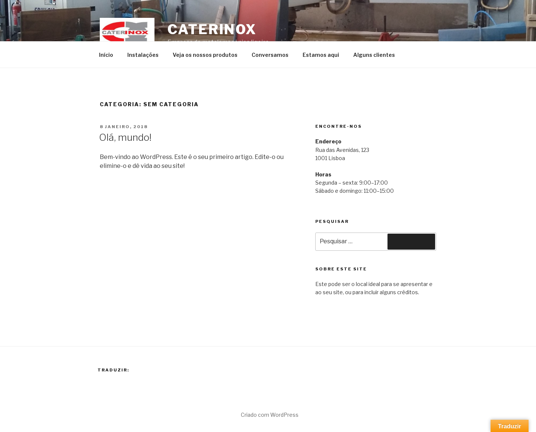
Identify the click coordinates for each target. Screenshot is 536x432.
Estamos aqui (321, 55)
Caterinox (212, 29)
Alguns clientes (374, 55)
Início (106, 55)
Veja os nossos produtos (205, 55)
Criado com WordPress (270, 415)
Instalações (143, 55)
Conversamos (270, 55)
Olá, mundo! (125, 137)
